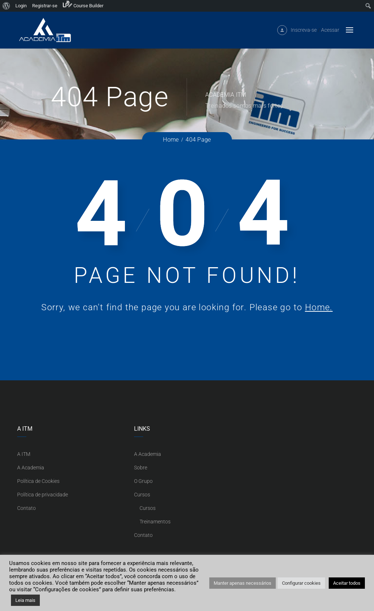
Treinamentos (155, 521)
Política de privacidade (42, 494)
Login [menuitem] (21, 5)
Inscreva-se (304, 33)
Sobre (140, 467)
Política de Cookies (38, 481)
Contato (26, 508)
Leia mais (25, 600)
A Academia (30, 467)
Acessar (330, 33)
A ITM (23, 454)
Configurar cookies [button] (301, 583)
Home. (319, 307)
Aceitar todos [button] (346, 583)
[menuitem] (6, 6)
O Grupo (143, 481)
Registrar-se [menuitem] (44, 5)
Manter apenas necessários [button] (242, 583)
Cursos (142, 494)
